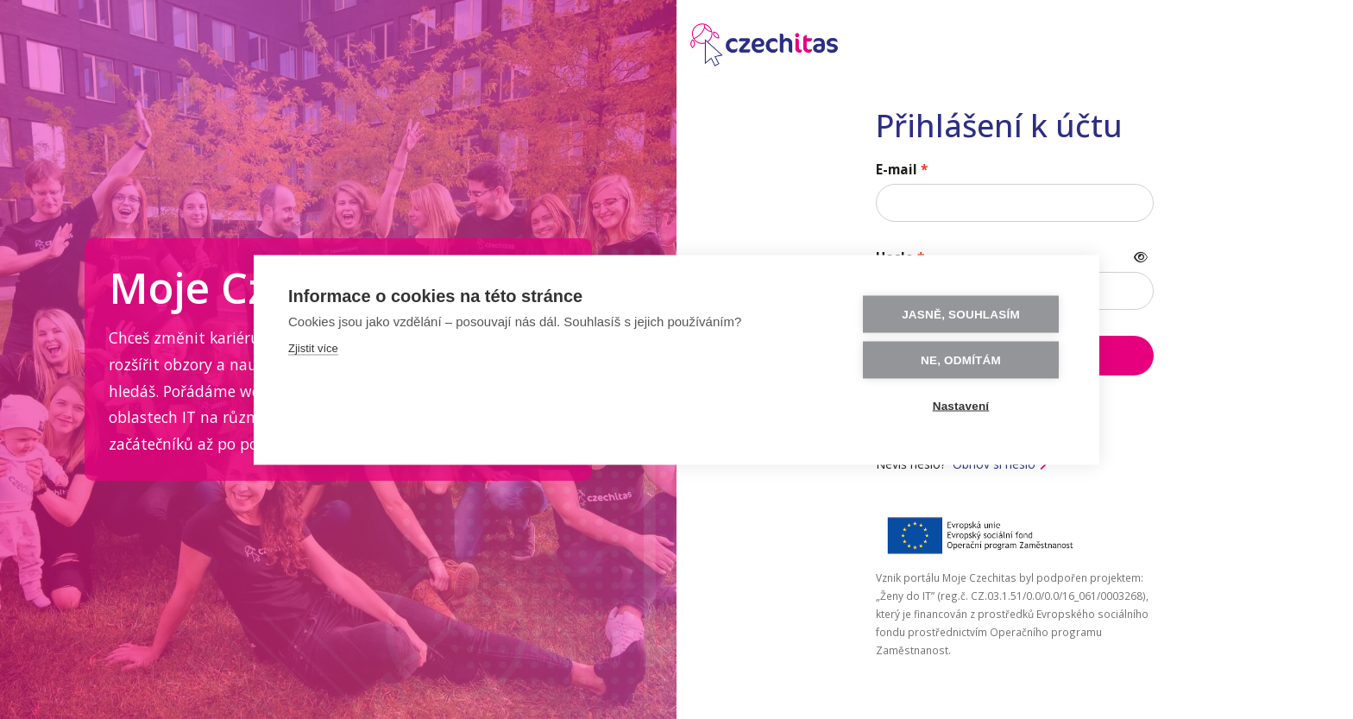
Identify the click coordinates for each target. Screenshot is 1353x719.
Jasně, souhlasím (961, 313)
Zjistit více (313, 347)
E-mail (896, 170)
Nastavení (961, 405)
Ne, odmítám (961, 359)
